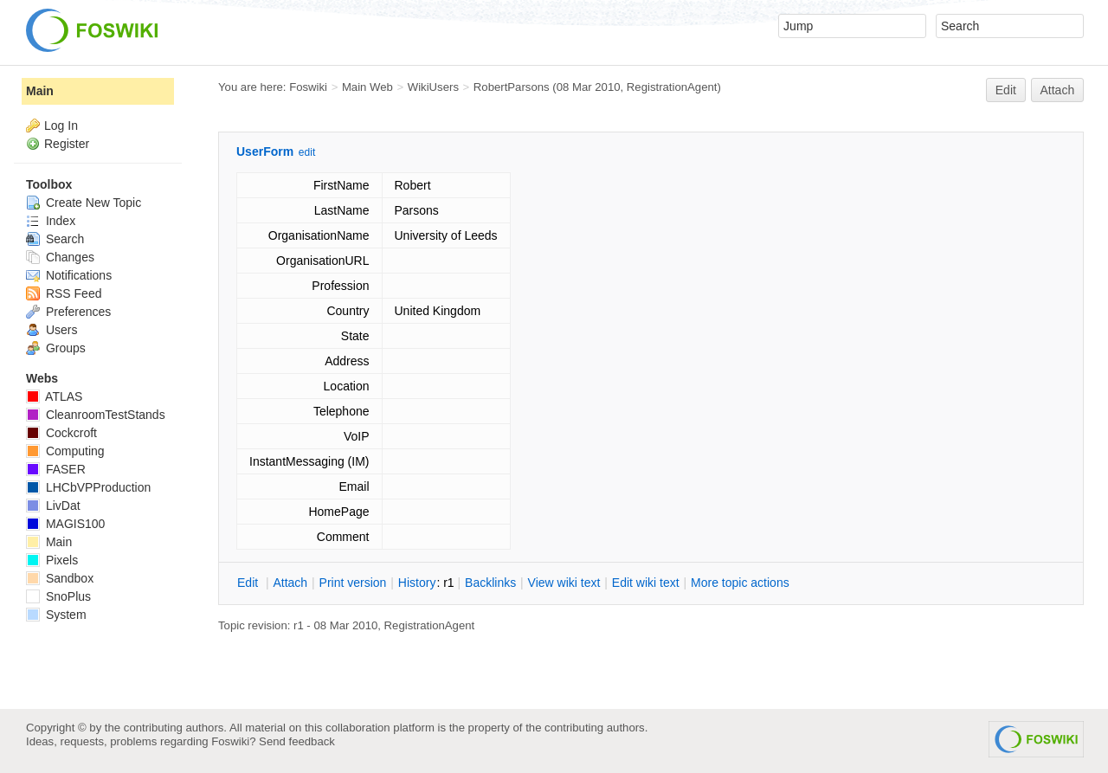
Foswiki (308, 87)
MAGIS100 (65, 524)
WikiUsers (433, 87)
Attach (1057, 90)
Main (40, 91)
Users (51, 330)
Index (50, 221)
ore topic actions (740, 582)
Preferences (68, 312)
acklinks (490, 582)
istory (417, 582)
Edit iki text (646, 582)
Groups (56, 348)
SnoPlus (58, 596)
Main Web (367, 87)
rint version (353, 582)
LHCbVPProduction (88, 487)
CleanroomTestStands (95, 415)
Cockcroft (61, 433)
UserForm (264, 151)
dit (249, 582)
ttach (290, 582)
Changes (60, 257)
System (56, 615)
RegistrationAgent (672, 87)
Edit (1005, 90)
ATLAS (54, 396)
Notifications (69, 275)
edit (307, 152)
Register (66, 144)
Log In (61, 125)
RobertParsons (511, 87)
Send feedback (297, 741)
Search (55, 239)
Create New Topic (83, 202)
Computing (65, 451)
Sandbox (59, 578)
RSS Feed (63, 293)
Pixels (52, 560)
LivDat (53, 505)
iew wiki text (564, 582)
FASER (56, 469)
